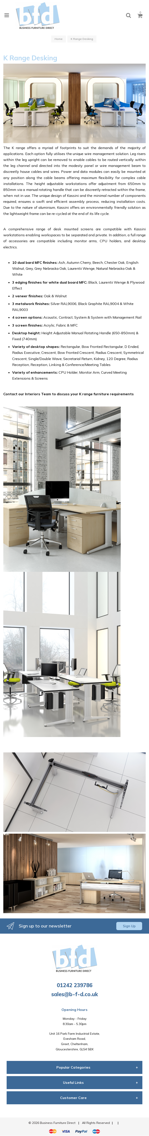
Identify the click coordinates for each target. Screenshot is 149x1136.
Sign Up (129, 926)
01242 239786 (74, 985)
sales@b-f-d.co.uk (74, 994)
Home (59, 39)
